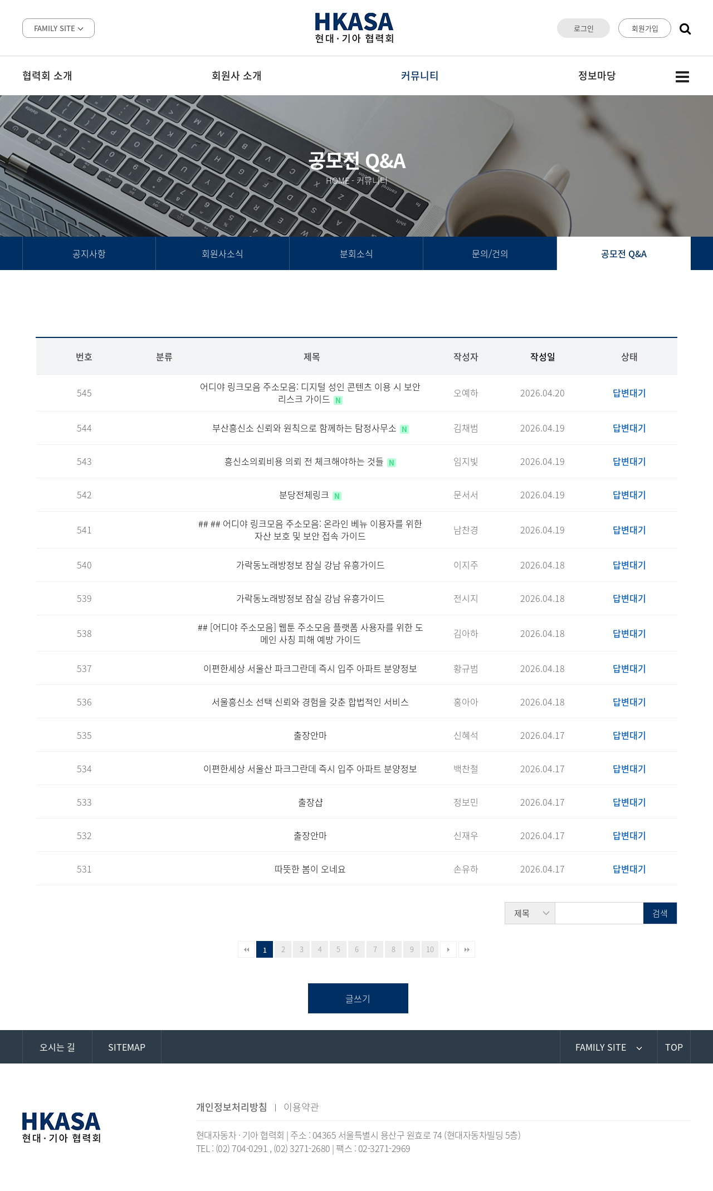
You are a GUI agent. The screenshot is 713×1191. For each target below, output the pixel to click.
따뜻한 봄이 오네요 (310, 868)
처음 (246, 949)
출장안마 (310, 735)
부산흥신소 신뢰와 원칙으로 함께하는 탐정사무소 (305, 427)
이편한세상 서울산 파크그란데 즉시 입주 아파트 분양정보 (310, 668)
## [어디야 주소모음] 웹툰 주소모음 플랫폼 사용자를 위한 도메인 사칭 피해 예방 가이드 (310, 633)
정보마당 (597, 75)
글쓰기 (357, 998)
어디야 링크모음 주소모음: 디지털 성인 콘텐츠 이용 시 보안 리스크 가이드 (310, 392)
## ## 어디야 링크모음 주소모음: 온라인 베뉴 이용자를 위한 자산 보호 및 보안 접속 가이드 (310, 529)
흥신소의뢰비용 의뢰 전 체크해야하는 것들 (305, 461)
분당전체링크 (305, 494)
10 (430, 949)
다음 (448, 949)
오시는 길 (57, 1046)
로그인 (584, 28)
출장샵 (310, 801)
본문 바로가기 (0, 0)
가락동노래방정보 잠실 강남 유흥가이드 (310, 564)
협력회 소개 (47, 75)
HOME (338, 180)
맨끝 (466, 949)
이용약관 (301, 1107)
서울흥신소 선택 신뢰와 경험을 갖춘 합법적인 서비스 (310, 701)
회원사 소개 (237, 75)
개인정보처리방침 (231, 1107)
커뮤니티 (420, 75)
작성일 (542, 356)
